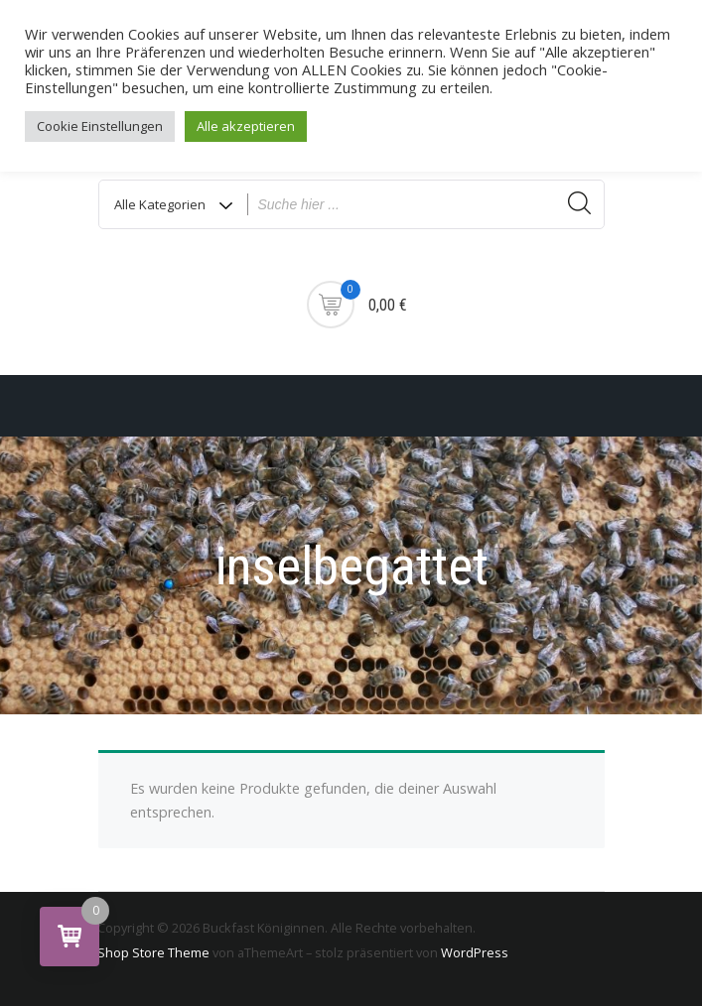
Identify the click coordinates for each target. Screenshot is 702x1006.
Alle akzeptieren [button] (246, 126)
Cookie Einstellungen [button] (100, 126)
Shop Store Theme (153, 952)
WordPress (474, 952)
